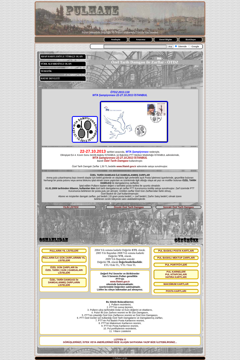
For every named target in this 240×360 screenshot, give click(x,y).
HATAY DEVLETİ (50, 78)
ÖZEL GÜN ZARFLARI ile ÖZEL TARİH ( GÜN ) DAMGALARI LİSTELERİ (64, 270)
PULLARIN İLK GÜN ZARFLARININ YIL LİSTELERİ (64, 259)
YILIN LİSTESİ (70, 207)
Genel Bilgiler (165, 39)
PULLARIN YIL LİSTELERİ (64, 250)
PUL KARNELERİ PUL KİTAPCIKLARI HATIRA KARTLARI (176, 274)
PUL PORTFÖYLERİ (176, 264)
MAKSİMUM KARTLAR (176, 284)
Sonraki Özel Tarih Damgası (178, 207)
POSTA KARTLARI (176, 291)
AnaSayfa (115, 39)
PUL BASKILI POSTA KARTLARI (176, 250)
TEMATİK (46, 71)
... (176, 342)
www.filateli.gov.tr (126, 166)
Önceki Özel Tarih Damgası (129, 207)
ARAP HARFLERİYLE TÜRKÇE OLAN (61, 56)
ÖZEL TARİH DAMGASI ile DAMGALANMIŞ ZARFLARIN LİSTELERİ (64, 282)
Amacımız (140, 39)
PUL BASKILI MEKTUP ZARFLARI (176, 257)
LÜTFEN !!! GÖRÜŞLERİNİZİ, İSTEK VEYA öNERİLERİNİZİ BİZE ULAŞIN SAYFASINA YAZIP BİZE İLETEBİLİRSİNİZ (119, 341)
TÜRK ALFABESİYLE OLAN (56, 64)
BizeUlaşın (191, 39)
